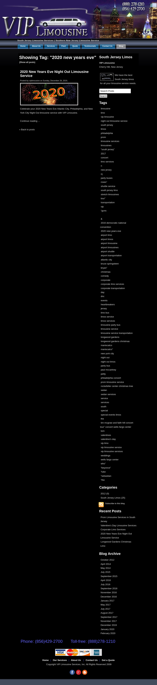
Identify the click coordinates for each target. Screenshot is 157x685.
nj (102, 174)
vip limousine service (111, 447)
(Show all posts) (27, 62)
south (103, 406)
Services (51, 46)
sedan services (108, 394)
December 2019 (109, 625)
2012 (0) (105, 493)
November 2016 (109, 592)
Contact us (107, 46)
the (102, 418)
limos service (107, 316)
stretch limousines (110, 194)
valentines (106, 435)
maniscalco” (107, 349)
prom (103, 137)
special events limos (111, 414)
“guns (104, 210)
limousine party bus (110, 325)
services (105, 402)
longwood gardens (110, 337)
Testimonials (90, 46)
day (102, 292)
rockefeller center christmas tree (117, 386)
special (104, 410)
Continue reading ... (30, 121)
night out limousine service (114, 121)
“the (103, 480)
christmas (106, 272)
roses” (104, 182)
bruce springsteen (110, 263)
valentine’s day (108, 439)
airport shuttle (108, 251)
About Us (36, 46)
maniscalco (106, 345)
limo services (107, 161)
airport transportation (111, 255)
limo (103, 112)
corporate (105, 280)
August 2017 (107, 613)
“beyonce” (106, 467)
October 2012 (107, 560)
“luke (103, 471)
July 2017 (105, 609)
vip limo (105, 443)
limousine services (110, 141)
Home (23, 46)
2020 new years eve (111, 231)
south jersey (107, 125)
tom (103, 431)
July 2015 (105, 572)
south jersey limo (109, 190)
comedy (105, 276)
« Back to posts (27, 129)
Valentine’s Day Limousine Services (118, 525)
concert (104, 157)
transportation (108, 202)
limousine (105, 108)
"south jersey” (108, 149)
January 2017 (107, 600)
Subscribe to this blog (115, 503)
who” (103, 463)
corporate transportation (113, 288)
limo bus (105, 312)
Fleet (63, 46)
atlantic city (106, 259)
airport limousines (110, 247)
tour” (103, 198)
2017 (103, 153)
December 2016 (109, 596)
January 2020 (107, 629)
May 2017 (106, 604)
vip (102, 206)
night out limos (108, 361)
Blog (121, 46)
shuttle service (108, 186)
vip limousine (107, 116)
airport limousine (109, 243)
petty (103, 374)
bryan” (104, 268)
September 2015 (109, 576)
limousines (106, 145)
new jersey (106, 170)
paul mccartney (108, 369)
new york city (107, 353)
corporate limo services (112, 284)
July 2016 (105, 584)
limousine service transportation (117, 333)
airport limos (107, 239)
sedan (104, 390)
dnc (102, 296)
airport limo (106, 235)
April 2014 (106, 564)
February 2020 (108, 633)
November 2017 (109, 621)
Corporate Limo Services (113, 529)
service (104, 398)
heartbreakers (108, 304)
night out (105, 357)
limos (103, 129)
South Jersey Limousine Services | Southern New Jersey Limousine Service (58, 40)
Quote (75, 46)
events (104, 300)
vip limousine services (112, 451)
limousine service (109, 329)
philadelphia (107, 133)
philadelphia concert (111, 378)
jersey (104, 308)
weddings (105, 455)
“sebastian (106, 476)
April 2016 (106, 580)
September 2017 (109, 617)
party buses (107, 178)
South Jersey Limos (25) (113, 497)
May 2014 (106, 568)
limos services (108, 321)
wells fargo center (110, 459)
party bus (105, 365)
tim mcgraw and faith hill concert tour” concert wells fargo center (116, 424)
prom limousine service (112, 382)
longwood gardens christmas (115, 341)
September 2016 (109, 588)
